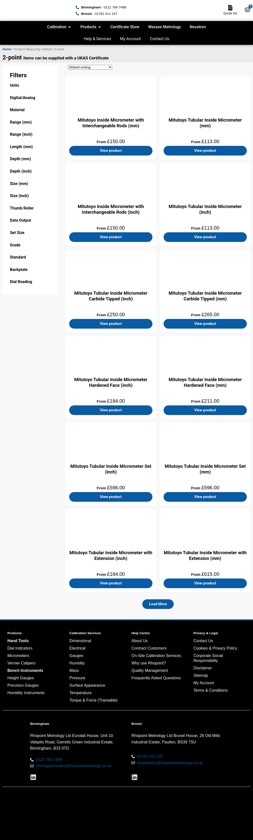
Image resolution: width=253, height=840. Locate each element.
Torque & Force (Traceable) (93, 700)
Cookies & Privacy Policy (215, 648)
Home (6, 49)
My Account (130, 38)
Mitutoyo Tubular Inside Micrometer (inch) (205, 209)
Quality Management (149, 670)
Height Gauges (20, 678)
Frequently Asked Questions (156, 678)
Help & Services (97, 38)
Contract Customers (149, 648)
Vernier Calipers (21, 663)
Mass (74, 670)
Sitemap (200, 675)
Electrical (77, 648)
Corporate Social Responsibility (208, 658)
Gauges (76, 656)
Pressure (77, 678)
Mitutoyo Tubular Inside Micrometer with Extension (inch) (110, 555)
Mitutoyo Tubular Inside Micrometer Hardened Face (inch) (110, 382)
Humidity (77, 663)
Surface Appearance (87, 685)
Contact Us (159, 38)
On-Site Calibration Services (156, 656)
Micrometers (18, 656)
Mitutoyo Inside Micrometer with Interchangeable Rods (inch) (111, 209)
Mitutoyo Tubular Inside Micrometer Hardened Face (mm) (205, 382)
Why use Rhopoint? (148, 663)
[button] (158, 604)
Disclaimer (202, 668)
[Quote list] (230, 7)
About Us (139, 641)
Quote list (230, 13)
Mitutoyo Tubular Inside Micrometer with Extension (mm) (205, 555)
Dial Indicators (19, 648)
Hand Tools (18, 641)
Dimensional (80, 641)
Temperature (80, 693)
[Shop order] (90, 67)
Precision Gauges (23, 685)
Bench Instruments (25, 670)
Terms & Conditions (210, 690)
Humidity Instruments (25, 693)
